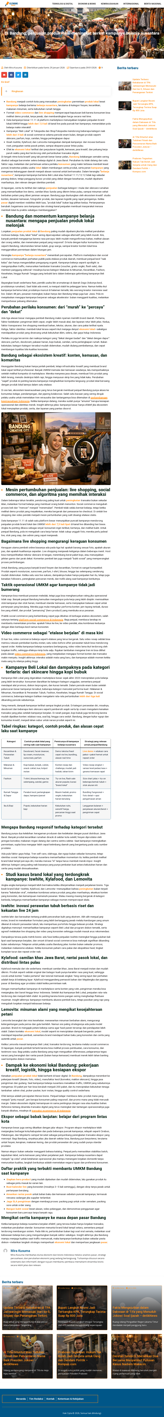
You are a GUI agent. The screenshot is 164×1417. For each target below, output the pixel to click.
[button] (4, 75)
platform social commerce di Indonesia (41, 619)
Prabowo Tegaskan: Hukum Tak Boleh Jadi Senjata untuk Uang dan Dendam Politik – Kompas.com (145, 165)
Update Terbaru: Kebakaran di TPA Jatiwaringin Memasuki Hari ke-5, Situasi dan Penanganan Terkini (144, 86)
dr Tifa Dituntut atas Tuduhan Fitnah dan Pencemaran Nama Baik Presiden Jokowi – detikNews (145, 143)
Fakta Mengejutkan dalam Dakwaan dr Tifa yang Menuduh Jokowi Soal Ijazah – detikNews (135, 1311)
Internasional (131, 4)
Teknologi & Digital (62, 4)
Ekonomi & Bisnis (87, 4)
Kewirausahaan (109, 4)
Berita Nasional (152, 4)
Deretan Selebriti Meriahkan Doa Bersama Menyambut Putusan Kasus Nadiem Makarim (135, 1360)
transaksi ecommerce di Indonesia (51, 1110)
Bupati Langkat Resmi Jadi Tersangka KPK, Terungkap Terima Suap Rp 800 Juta (81, 1311)
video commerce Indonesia (30, 653)
